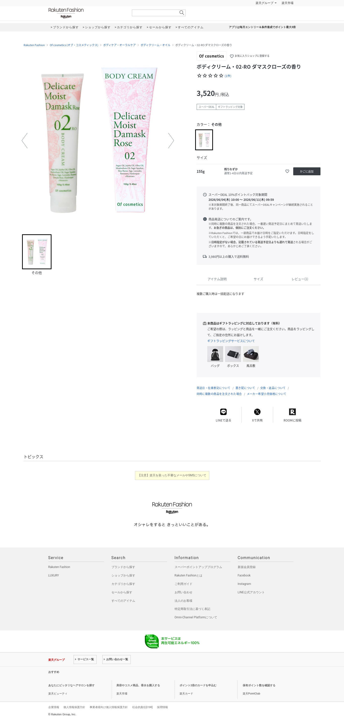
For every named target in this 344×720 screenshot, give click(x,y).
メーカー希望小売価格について (267, 394)
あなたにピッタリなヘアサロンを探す (71, 685)
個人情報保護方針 (74, 707)
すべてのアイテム (123, 600)
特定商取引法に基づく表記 (192, 609)
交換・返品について (273, 388)
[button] (24, 140)
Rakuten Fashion (86, 13)
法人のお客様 (183, 600)
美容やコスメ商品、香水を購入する (138, 685)
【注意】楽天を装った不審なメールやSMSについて (172, 475)
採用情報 (162, 707)
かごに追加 (307, 171)
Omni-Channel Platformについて (196, 617)
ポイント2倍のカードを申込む (198, 685)
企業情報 (53, 707)
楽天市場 (287, 3)
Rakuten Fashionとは (189, 575)
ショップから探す (123, 575)
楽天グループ (264, 3)
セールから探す (121, 592)
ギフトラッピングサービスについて (231, 341)
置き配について (245, 388)
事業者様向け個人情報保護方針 (109, 707)
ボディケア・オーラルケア (119, 45)
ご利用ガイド (183, 584)
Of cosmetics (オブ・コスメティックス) (74, 45)
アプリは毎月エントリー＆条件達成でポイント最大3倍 (262, 27)
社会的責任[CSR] (142, 707)
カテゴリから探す (123, 584)
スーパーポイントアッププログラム (198, 567)
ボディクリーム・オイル (155, 45)
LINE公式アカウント (251, 592)
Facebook (244, 575)
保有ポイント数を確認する (259, 685)
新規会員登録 (247, 567)
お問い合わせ (183, 592)
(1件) (228, 76)
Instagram (244, 584)
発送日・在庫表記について (214, 388)
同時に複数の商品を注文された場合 (219, 394)
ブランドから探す (123, 567)
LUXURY (53, 575)
